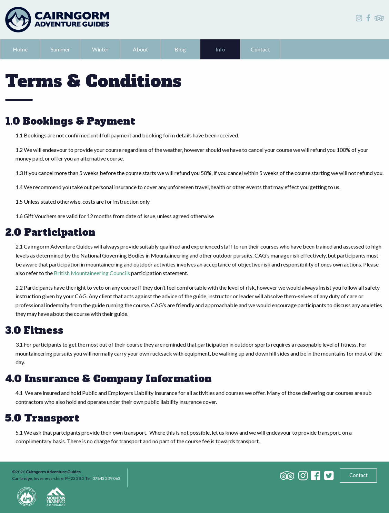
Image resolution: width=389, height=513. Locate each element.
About (140, 49)
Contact (260, 49)
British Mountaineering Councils (92, 273)
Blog (180, 49)
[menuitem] (20, 49)
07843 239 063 (106, 478)
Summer (60, 49)
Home (20, 49)
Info (220, 49)
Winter (100, 49)
